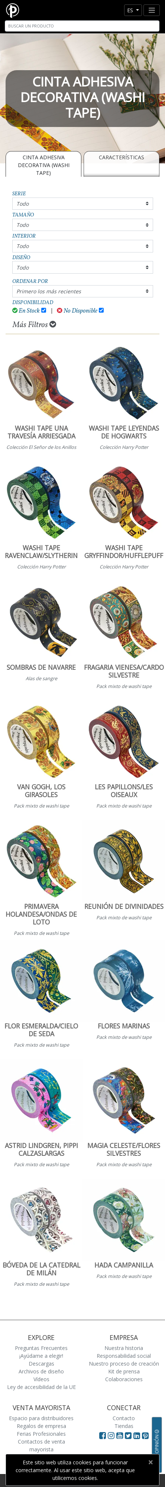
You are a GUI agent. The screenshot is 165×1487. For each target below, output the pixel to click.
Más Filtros (34, 325)
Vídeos (41, 1379)
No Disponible (77, 311)
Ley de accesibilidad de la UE (41, 1386)
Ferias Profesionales (41, 1433)
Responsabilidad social (124, 1355)
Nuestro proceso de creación (124, 1363)
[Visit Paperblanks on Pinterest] (145, 1435)
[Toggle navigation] (151, 10)
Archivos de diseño (41, 1371)
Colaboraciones (124, 1379)
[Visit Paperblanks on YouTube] (120, 1435)
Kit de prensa (124, 1371)
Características (121, 157)
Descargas (41, 1363)
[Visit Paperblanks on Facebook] (102, 1435)
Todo (22, 203)
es (131, 10)
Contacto (124, 1418)
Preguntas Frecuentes (41, 1347)
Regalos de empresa (41, 1425)
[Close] (150, 1462)
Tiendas (123, 1425)
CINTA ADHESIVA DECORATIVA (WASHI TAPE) (43, 165)
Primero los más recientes (48, 291)
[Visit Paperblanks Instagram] (111, 1435)
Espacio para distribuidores (41, 1418)
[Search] (82, 26)
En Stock (26, 311)
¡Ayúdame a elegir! (41, 1355)
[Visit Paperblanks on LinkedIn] (137, 1435)
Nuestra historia (123, 1347)
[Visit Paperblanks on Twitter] (129, 1435)
